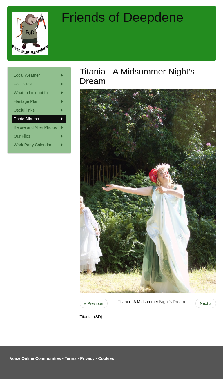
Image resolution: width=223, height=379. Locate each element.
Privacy (87, 358)
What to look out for (39, 93)
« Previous (93, 303)
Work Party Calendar (39, 145)
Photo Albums (39, 119)
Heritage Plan (39, 101)
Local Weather (39, 75)
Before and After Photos (39, 127)
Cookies (106, 358)
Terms (71, 358)
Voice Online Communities (35, 358)
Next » (205, 303)
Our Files (39, 136)
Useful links (39, 110)
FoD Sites (39, 84)
